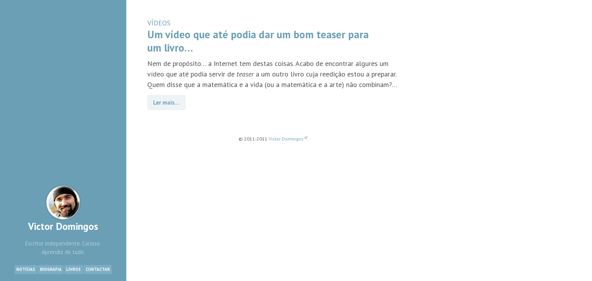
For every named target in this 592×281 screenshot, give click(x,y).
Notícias (25, 269)
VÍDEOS (158, 22)
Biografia (51, 269)
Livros (73, 269)
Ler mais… (166, 102)
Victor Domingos (63, 209)
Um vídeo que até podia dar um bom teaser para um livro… (258, 41)
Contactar (98, 269)
